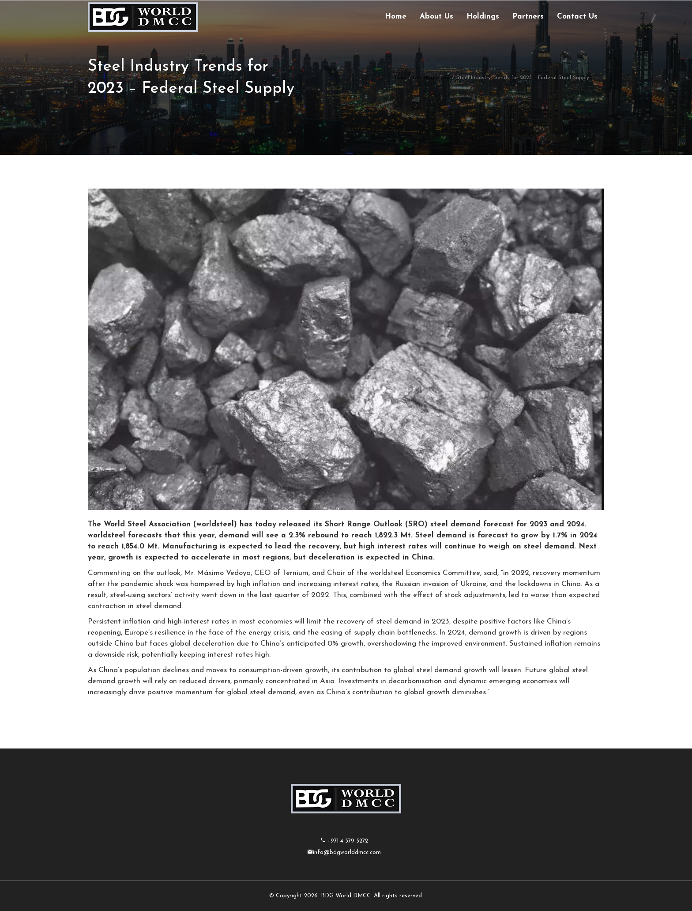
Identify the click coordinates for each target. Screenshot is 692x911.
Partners (528, 16)
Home (395, 16)
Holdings (482, 16)
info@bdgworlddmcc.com (347, 852)
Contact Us (577, 16)
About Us (436, 16)
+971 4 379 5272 (347, 841)
